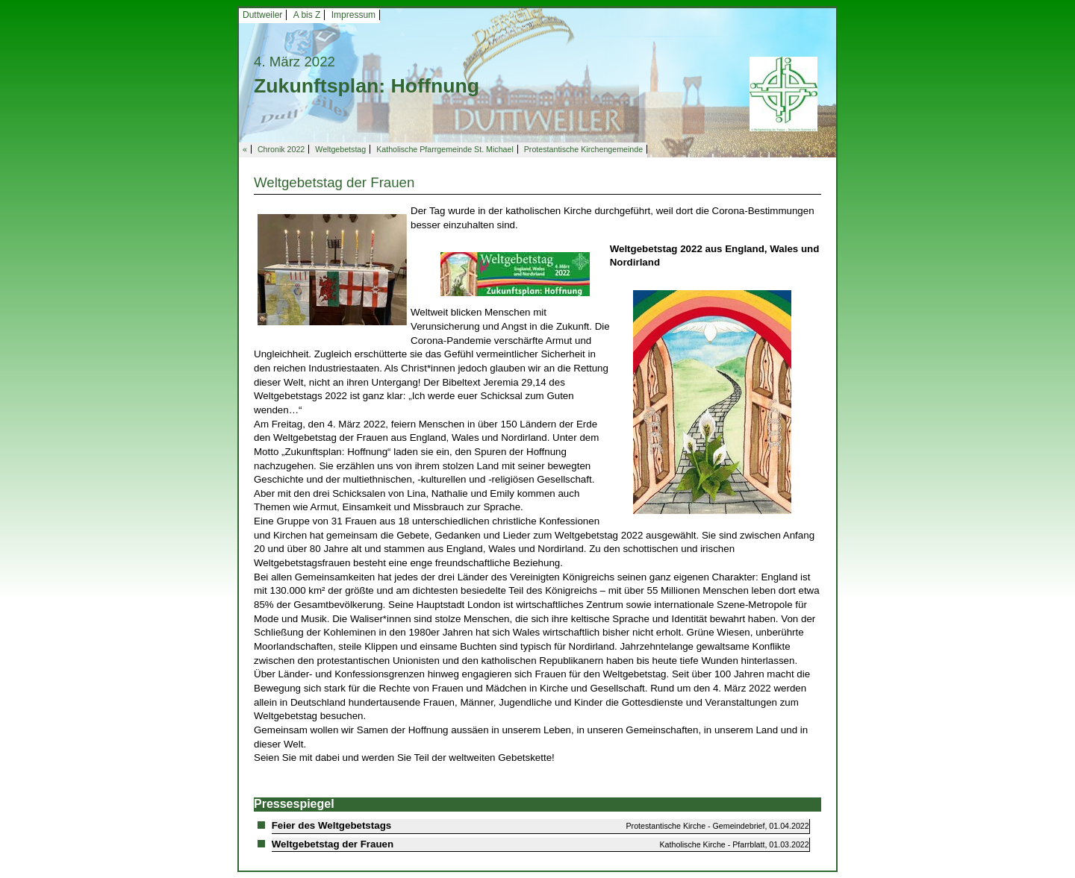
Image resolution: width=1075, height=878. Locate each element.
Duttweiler (262, 15)
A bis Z (307, 15)
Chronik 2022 (281, 149)
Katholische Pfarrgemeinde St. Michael (445, 149)
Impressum (353, 15)
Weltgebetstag (340, 149)
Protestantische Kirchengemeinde (583, 149)
